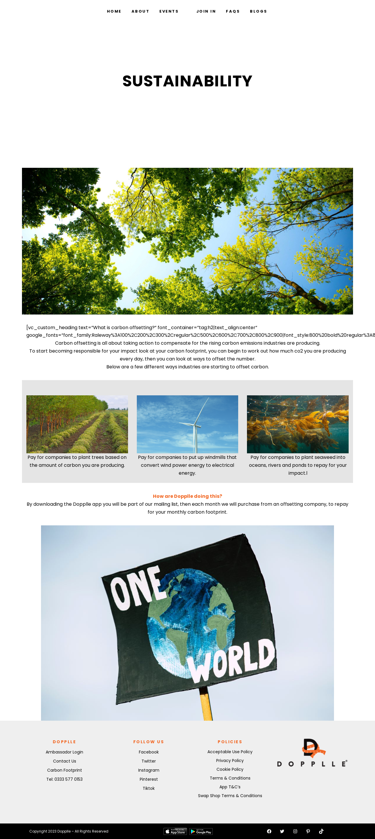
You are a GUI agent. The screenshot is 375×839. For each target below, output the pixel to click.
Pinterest (149, 779)
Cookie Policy (230, 769)
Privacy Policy (230, 760)
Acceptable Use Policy (230, 752)
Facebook (149, 752)
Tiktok (149, 788)
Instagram (148, 770)
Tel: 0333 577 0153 (64, 779)
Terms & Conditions (230, 778)
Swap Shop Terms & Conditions (230, 796)
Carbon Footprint (64, 770)
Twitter (149, 761)
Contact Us (64, 761)
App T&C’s (230, 787)
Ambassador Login (64, 752)
